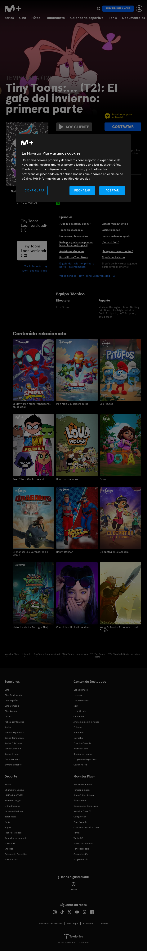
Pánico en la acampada (116, 236)
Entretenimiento (13, 764)
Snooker (9, 848)
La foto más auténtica (115, 223)
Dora (103, 479)
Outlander (79, 716)
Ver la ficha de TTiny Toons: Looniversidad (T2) (87, 275)
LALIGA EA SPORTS (14, 795)
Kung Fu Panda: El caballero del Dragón (119, 629)
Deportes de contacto (16, 837)
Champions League (14, 789)
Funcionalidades (82, 789)
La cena (78, 694)
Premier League (13, 800)
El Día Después (12, 805)
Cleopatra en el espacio (114, 551)
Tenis (113, 18)
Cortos (8, 716)
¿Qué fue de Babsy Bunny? (75, 223)
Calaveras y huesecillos (73, 236)
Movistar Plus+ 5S (82, 811)
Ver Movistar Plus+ (83, 784)
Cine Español (11, 700)
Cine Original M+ (13, 694)
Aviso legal (72, 923)
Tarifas (77, 832)
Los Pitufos (106, 403)
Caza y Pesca (80, 764)
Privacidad (88, 923)
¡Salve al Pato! (110, 242)
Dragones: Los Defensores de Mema (30, 553)
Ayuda (73, 886)
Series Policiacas (13, 743)
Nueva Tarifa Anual (83, 843)
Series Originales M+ (15, 732)
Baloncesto (56, 18)
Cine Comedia (12, 705)
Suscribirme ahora (118, 8)
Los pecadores (81, 700)
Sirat (76, 705)
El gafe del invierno (113, 257)
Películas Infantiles (14, 721)
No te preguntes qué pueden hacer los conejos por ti (76, 244)
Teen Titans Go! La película (29, 479)
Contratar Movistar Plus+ (86, 827)
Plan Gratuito (80, 821)
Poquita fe (79, 732)
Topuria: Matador (13, 832)
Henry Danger (64, 551)
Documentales (133, 18)
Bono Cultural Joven (84, 795)
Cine (22, 18)
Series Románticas (14, 737)
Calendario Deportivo (16, 853)
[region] (73, 168)
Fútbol (36, 18)
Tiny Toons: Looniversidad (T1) (33, 225)
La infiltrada (80, 710)
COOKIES (104, 923)
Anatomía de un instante (86, 721)
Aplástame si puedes (71, 251)
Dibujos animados (83, 753)
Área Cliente (80, 800)
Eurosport (10, 843)
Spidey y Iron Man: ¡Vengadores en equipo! (32, 405)
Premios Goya (81, 748)
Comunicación (81, 853)
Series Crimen (12, 753)
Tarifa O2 (78, 837)
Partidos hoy (11, 859)
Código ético (80, 816)
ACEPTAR (112, 190)
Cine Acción (11, 710)
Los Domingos (81, 689)
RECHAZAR (82, 190)
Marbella (78, 737)
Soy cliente (74, 126)
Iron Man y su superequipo (72, 403)
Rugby (8, 827)
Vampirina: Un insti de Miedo (73, 627)
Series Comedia (13, 748)
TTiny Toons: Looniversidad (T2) (33, 251)
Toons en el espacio (71, 229)
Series (9, 18)
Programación (81, 859)
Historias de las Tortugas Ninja (31, 627)
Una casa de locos (67, 479)
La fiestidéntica (111, 229)
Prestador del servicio (50, 923)
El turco (78, 727)
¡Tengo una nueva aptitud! (117, 251)
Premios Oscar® (82, 743)
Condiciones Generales (86, 805)
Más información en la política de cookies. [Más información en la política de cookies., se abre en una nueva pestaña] (61, 178)
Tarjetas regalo (81, 848)
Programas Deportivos (85, 759)
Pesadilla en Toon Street (73, 257)
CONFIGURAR (35, 190)
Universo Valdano (14, 811)
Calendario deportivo (87, 18)
